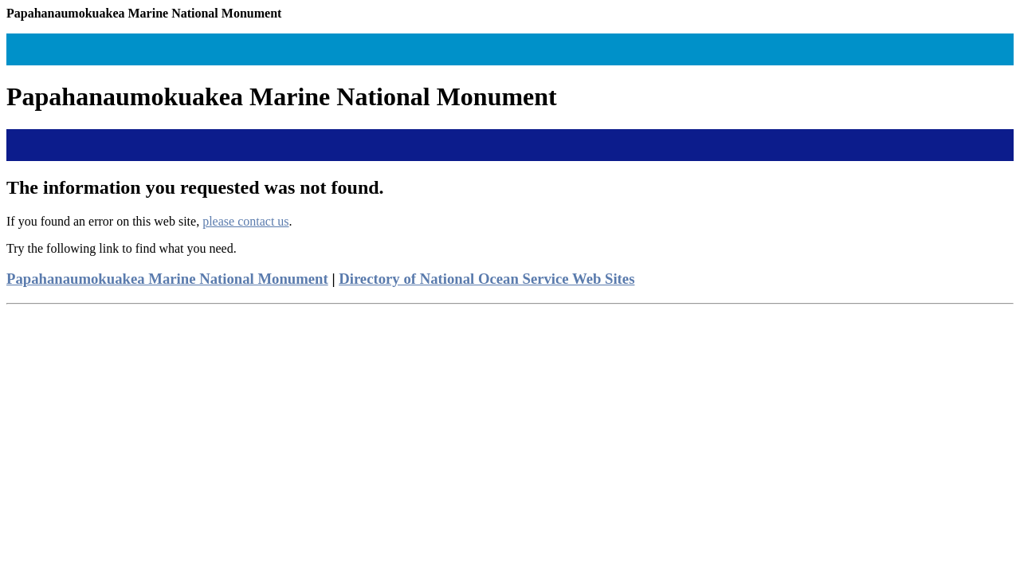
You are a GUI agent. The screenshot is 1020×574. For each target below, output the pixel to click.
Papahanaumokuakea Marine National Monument (167, 278)
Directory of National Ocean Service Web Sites (486, 278)
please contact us (245, 221)
